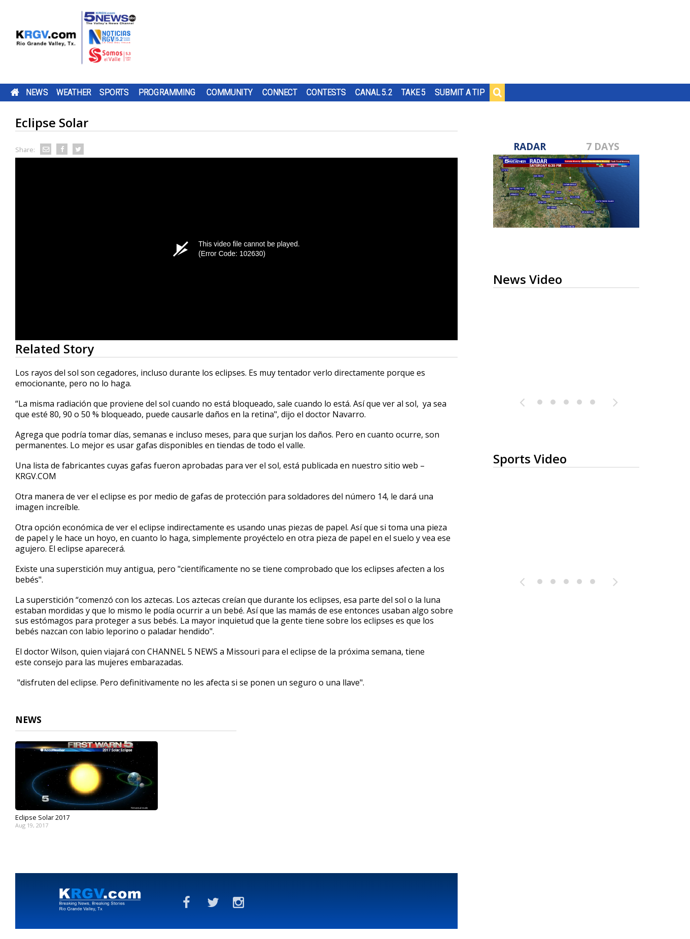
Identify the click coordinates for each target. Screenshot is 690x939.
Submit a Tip (459, 92)
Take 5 (413, 92)
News (37, 92)
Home (15, 92)
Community (229, 92)
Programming (167, 92)
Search (497, 92)
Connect (279, 92)
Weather (73, 92)
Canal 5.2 (374, 92)
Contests (326, 92)
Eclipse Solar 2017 (42, 817)
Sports (114, 92)
